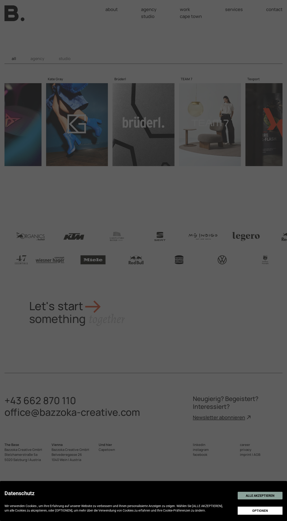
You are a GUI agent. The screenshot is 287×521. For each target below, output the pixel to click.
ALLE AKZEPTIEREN (260, 495)
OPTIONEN (260, 510)
